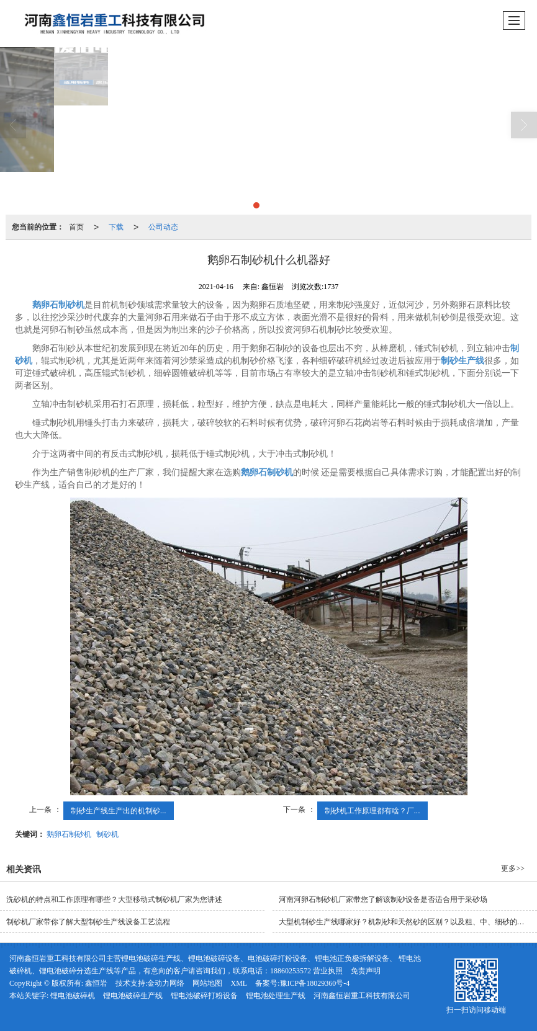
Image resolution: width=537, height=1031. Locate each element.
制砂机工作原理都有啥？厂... (372, 810)
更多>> (513, 868)
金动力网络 (165, 983)
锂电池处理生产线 (275, 995)
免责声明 (366, 970)
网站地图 (207, 983)
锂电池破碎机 (72, 995)
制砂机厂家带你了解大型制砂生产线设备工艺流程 (88, 921)
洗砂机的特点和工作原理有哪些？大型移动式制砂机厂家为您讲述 (114, 899)
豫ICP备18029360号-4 (315, 983)
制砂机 (107, 834)
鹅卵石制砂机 (69, 834)
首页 (76, 227)
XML (238, 983)
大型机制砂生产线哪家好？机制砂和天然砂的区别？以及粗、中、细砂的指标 (405, 921)
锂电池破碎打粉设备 (204, 995)
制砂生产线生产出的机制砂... (118, 810)
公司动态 (163, 227)
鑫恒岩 (96, 983)
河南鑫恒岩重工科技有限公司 (362, 995)
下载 (116, 227)
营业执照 (328, 970)
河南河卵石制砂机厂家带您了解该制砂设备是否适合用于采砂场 (383, 899)
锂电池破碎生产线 (133, 995)
